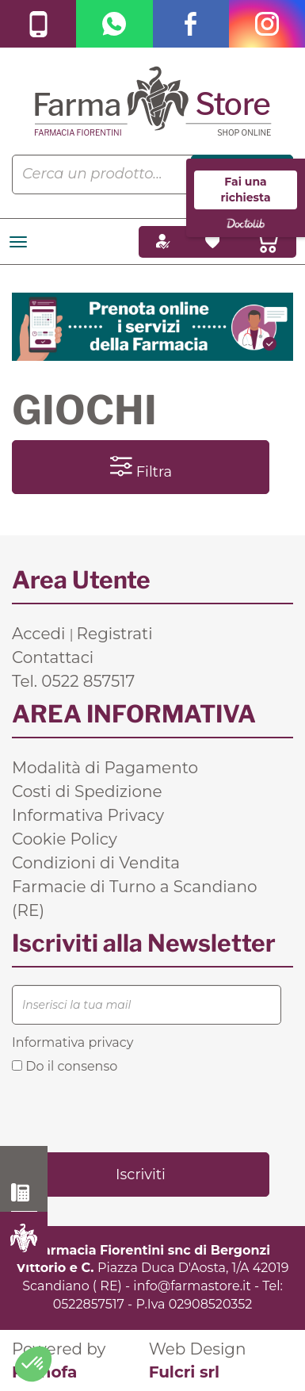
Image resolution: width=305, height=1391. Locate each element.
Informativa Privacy (88, 815)
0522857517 (88, 1304)
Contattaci (52, 657)
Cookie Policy (64, 839)
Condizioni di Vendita (96, 862)
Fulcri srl (184, 1371)
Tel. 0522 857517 (73, 681)
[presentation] (132, 1112)
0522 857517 (24, 1193)
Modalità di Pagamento (105, 767)
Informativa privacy (72, 1042)
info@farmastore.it (191, 1285)
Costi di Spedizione (87, 791)
